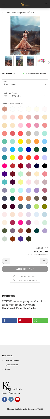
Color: (12, 103)
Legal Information (11, 365)
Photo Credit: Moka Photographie (19, 308)
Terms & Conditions (12, 361)
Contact (7, 369)
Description (8, 295)
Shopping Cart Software (16, 409)
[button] (6, 261)
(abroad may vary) (40, 73)
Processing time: (9, 73)
